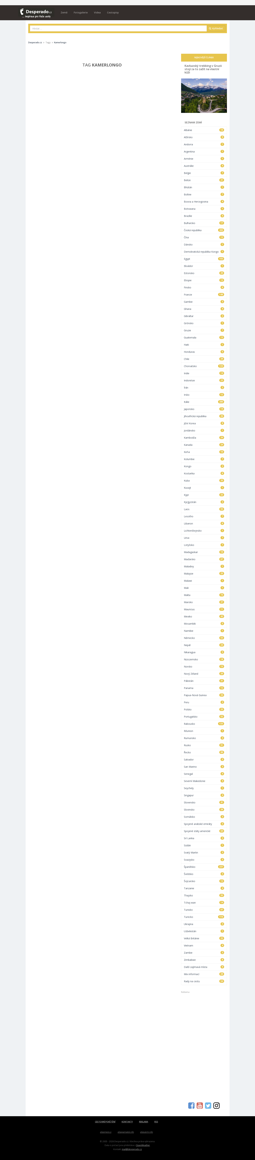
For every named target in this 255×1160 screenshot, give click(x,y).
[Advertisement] (204, 1046)
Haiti (204, 344)
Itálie (204, 402)
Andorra (204, 144)
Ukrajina (204, 924)
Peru (204, 702)
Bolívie (204, 194)
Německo (204, 638)
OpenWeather (143, 1145)
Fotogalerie (81, 12)
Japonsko (204, 409)
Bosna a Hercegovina (204, 201)
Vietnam (204, 945)
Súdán (204, 845)
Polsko (204, 709)
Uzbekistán (204, 931)
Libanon (204, 523)
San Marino (204, 766)
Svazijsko (204, 859)
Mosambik (204, 623)
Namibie (204, 630)
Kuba (204, 480)
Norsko (204, 666)
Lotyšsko (204, 545)
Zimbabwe (204, 959)
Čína (204, 237)
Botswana (204, 208)
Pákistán (204, 680)
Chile (204, 359)
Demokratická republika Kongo (204, 251)
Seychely (204, 788)
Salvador (204, 759)
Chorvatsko (204, 366)
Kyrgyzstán (204, 502)
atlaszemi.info (146, 1132)
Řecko (204, 752)
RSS (156, 1121)
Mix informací (204, 974)
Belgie (204, 173)
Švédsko (204, 874)
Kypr (204, 495)
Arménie (204, 158)
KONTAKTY (127, 1121)
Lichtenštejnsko (204, 530)
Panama (204, 688)
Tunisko (204, 909)
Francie (204, 294)
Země (64, 12)
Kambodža (204, 437)
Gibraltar (204, 316)
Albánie (204, 130)
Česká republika (204, 230)
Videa (97, 12)
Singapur (204, 795)
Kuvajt (204, 487)
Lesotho (204, 516)
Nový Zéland (204, 673)
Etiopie (204, 280)
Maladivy (204, 566)
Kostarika (204, 473)
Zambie (204, 952)
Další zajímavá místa (204, 967)
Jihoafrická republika (204, 416)
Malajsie (204, 573)
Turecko (204, 917)
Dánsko (204, 244)
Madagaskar (204, 552)
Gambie (204, 301)
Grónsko (204, 323)
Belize (204, 180)
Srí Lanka (204, 838)
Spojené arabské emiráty (204, 824)
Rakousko (204, 723)
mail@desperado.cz (132, 1149)
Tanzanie (204, 888)
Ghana (204, 309)
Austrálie (204, 165)
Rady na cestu (204, 981)
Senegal (204, 773)
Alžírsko (204, 137)
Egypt (204, 258)
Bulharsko (204, 223)
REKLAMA (143, 1121)
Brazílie (204, 216)
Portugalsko (204, 716)
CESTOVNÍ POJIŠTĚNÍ (105, 1121)
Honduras (204, 351)
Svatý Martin (204, 852)
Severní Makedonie (204, 781)
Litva (204, 537)
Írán (204, 387)
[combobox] (118, 28)
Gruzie (204, 330)
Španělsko (204, 866)
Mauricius (204, 609)
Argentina (204, 151)
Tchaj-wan (204, 902)
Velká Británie (204, 938)
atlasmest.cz (105, 1132)
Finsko (204, 287)
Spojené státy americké (204, 831)
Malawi (204, 580)
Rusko (204, 745)
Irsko (204, 394)
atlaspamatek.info (126, 1132)
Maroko (204, 602)
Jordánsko (204, 430)
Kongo (204, 466)
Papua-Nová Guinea (204, 695)
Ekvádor (204, 266)
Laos (204, 509)
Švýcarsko (204, 881)
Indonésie (204, 380)
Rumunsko (204, 738)
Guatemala (204, 337)
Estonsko (204, 273)
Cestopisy (113, 12)
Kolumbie (204, 459)
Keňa (204, 452)
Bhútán (204, 187)
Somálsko (204, 816)
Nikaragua (204, 652)
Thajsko (204, 895)
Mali (204, 588)
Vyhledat (216, 28)
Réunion (204, 731)
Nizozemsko (204, 659)
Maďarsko (204, 559)
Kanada (204, 444)
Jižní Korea (204, 423)
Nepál (204, 645)
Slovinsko (204, 809)
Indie (204, 373)
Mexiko (204, 616)
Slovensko (204, 802)
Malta (204, 595)
